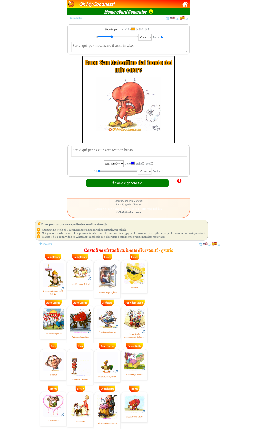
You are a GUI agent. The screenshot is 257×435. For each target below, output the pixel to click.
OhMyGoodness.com (130, 212)
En (178, 19)
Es (186, 19)
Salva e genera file (127, 183)
